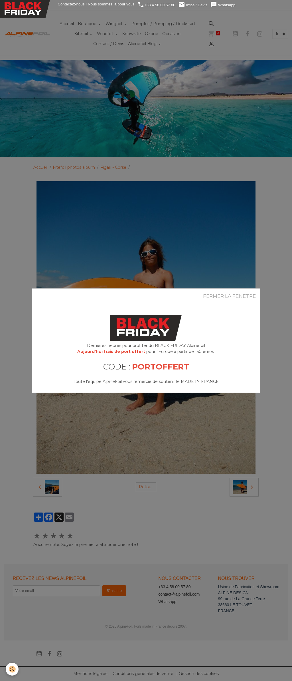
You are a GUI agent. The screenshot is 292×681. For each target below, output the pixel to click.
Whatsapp (223, 5)
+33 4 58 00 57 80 (156, 5)
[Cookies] (12, 669)
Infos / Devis (192, 5)
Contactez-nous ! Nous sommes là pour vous (96, 4)
